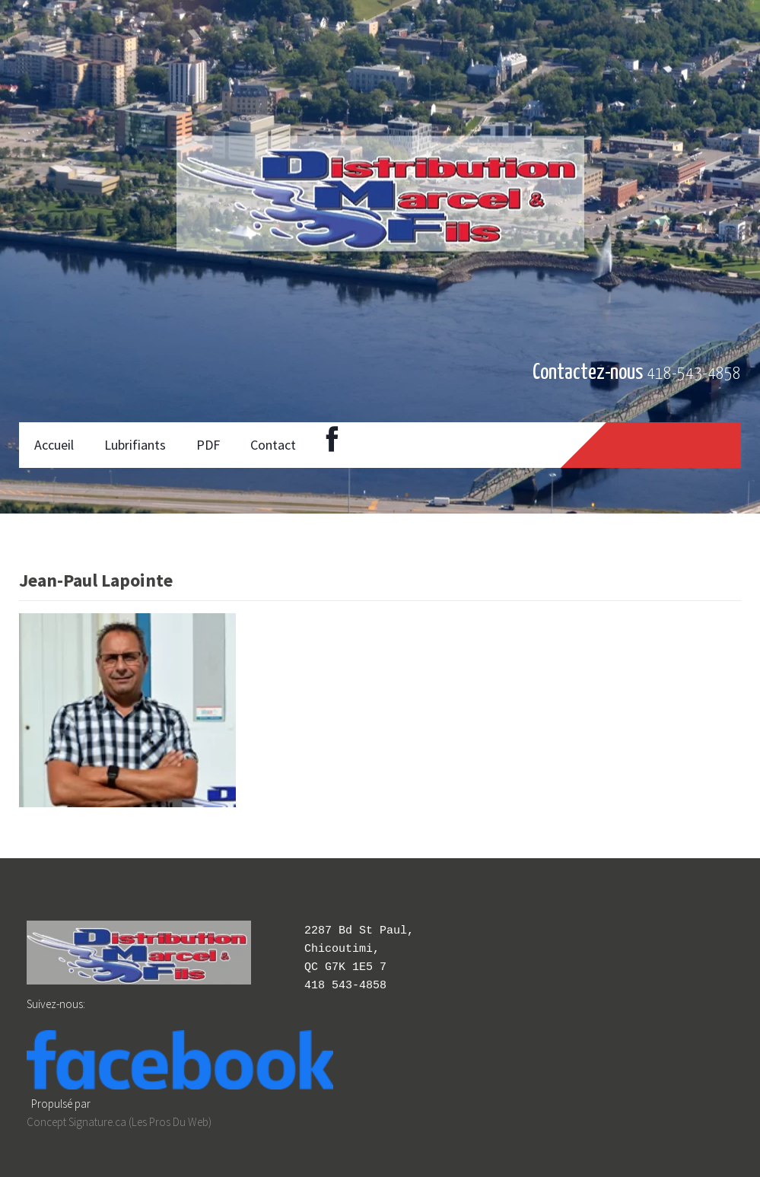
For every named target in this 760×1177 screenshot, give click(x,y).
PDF (208, 444)
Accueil (54, 444)
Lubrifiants (135, 444)
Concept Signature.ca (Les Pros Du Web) (119, 1122)
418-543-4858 (694, 374)
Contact (273, 444)
